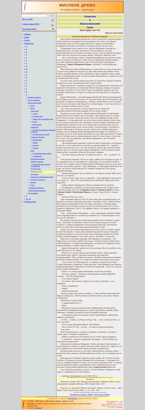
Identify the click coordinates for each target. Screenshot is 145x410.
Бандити (35, 157)
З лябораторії (37, 169)
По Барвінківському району (42, 166)
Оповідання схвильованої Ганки (42, 191)
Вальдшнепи (37, 134)
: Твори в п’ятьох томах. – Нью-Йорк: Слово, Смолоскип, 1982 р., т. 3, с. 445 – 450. (89, 389)
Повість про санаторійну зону (43, 129)
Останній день (36, 182)
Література (28, 45)
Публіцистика (30, 218)
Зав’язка (35, 160)
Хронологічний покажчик (37, 206)
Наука (26, 38)
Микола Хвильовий (34, 111)
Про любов (34, 188)
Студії (32, 200)
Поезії (32, 114)
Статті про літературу (37, 194)
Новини (27, 35)
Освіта (27, 41)
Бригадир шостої (36, 185)
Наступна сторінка (102, 394)
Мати (32, 163)
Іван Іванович (37, 151)
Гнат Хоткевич (33, 209)
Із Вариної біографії (38, 148)
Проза (32, 117)
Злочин (35, 123)
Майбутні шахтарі (37, 174)
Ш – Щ (28, 215)
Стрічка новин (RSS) (30, 24)
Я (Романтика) (38, 126)
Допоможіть (72, 398)
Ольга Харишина (34, 108)
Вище (90, 394)
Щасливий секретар (38, 172)
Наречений (34, 137)
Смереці (38, 408)
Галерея (33, 197)
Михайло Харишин (34, 105)
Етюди (35, 132)
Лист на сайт (27, 19)
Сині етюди (35, 120)
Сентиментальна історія (41, 145)
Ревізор (35, 154)
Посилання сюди (29, 29)
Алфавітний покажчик (36, 203)
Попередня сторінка (78, 394)
